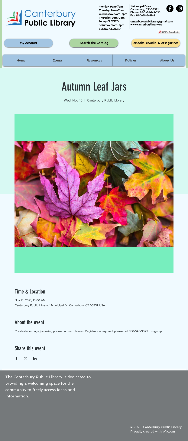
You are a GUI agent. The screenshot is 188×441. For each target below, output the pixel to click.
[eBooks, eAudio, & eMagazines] (155, 43)
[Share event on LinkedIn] (35, 358)
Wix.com (169, 431)
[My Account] (28, 43)
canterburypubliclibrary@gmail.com (151, 21)
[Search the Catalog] (94, 43)
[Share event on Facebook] (16, 358)
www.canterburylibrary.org (146, 24)
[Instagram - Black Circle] (179, 8)
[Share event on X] (26, 358)
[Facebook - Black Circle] (169, 8)
